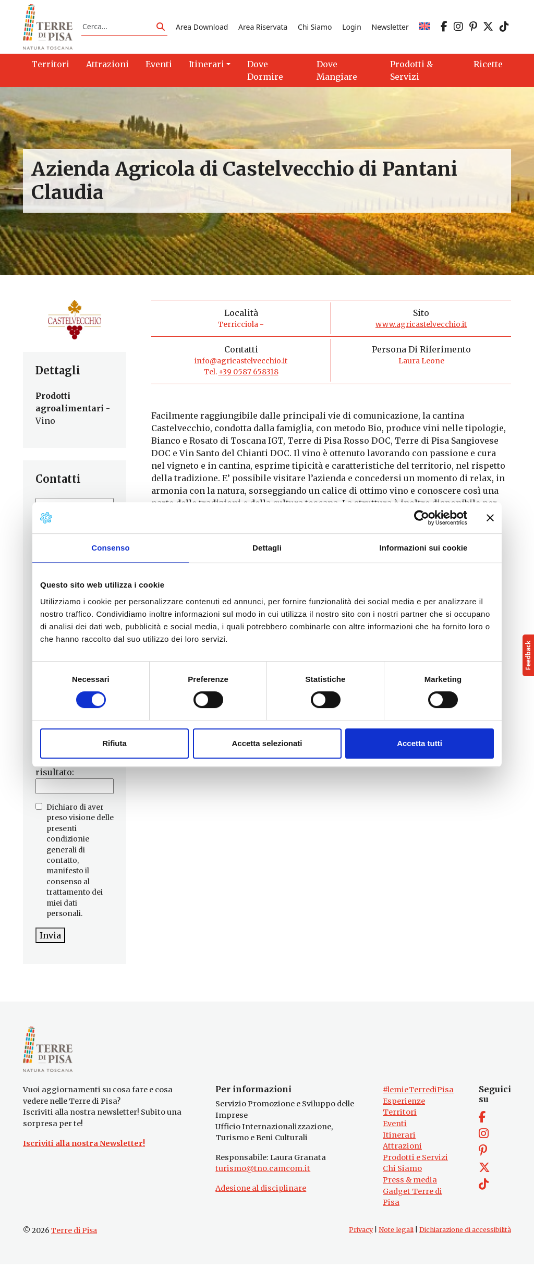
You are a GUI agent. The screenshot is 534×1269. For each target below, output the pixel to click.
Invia (50, 938)
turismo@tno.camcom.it (262, 1173)
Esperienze (404, 1106)
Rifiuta (114, 743)
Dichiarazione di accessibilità (465, 1234)
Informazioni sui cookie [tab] (424, 547)
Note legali (396, 1234)
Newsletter (390, 28)
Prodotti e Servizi (415, 1162)
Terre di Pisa (74, 1235)
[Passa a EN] (424, 27)
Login (351, 28)
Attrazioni (402, 1151)
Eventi (395, 1128)
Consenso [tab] (110, 547)
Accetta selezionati (267, 743)
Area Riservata (262, 28)
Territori (400, 1117)
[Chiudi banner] (490, 517)
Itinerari (399, 1139)
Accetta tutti (419, 743)
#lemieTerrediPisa (418, 1094)
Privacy (361, 1234)
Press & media (410, 1184)
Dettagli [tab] (267, 547)
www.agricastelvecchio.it (421, 327)
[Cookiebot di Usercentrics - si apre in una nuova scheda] (421, 518)
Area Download (202, 28)
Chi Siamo (315, 28)
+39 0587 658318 (248, 374)
